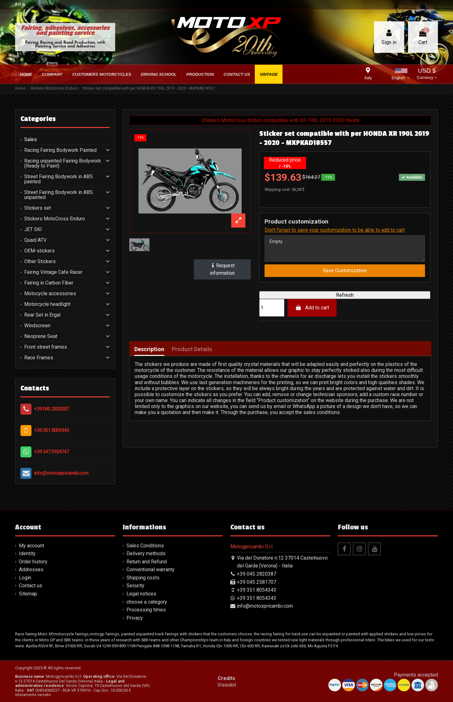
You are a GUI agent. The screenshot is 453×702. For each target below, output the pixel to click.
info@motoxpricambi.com (61, 473)
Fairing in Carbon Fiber (48, 282)
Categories (38, 119)
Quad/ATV (35, 240)
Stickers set (37, 208)
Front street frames (45, 347)
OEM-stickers (39, 250)
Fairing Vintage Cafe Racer (53, 272)
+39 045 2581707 (256, 582)
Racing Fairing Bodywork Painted (60, 150)
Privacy (134, 618)
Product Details (192, 352)
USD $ (427, 74)
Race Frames (38, 357)
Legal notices (141, 594)
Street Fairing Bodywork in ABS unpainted (58, 195)
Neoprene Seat (40, 336)
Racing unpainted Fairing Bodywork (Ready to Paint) (62, 163)
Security (135, 586)
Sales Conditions (145, 546)
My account (31, 546)
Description (149, 352)
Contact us (30, 586)
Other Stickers (40, 261)
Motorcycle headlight (47, 304)
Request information (222, 269)
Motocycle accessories (50, 293)
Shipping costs (142, 578)
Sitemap (28, 594)
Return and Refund (146, 562)
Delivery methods (145, 553)
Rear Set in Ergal (42, 315)
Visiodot (226, 685)
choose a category (146, 602)
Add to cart (312, 310)
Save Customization (345, 273)
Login (25, 578)
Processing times (146, 610)
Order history (33, 562)
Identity (27, 553)
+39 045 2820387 (51, 409)
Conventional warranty (150, 569)
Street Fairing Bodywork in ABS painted (58, 179)
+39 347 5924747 (51, 452)
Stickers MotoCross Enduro (54, 218)
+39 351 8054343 (51, 430)
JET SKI (33, 229)
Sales (30, 139)
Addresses (31, 569)
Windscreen (37, 325)
